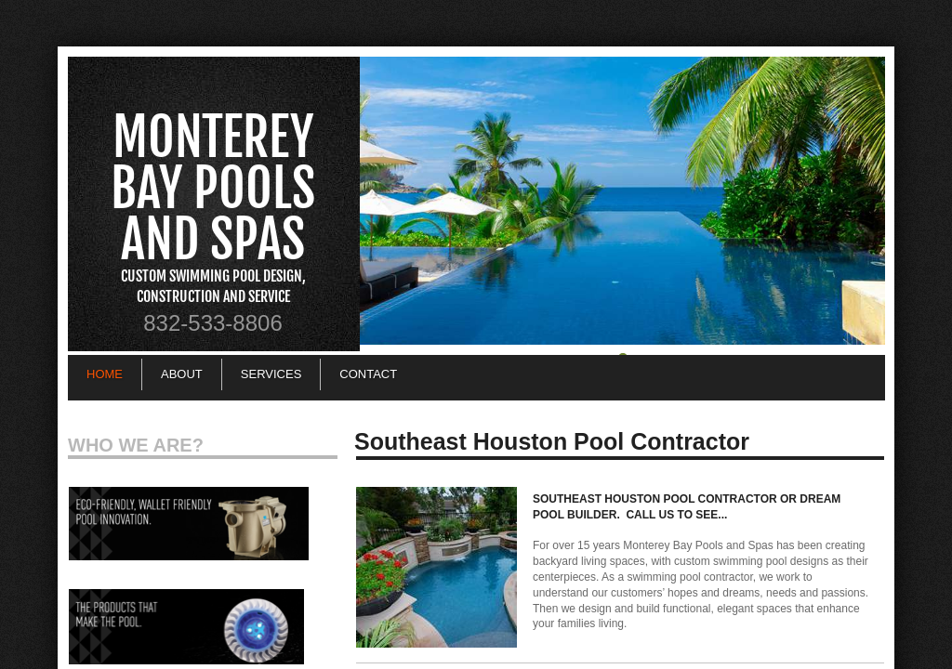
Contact (368, 374)
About (182, 374)
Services (271, 374)
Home (104, 374)
